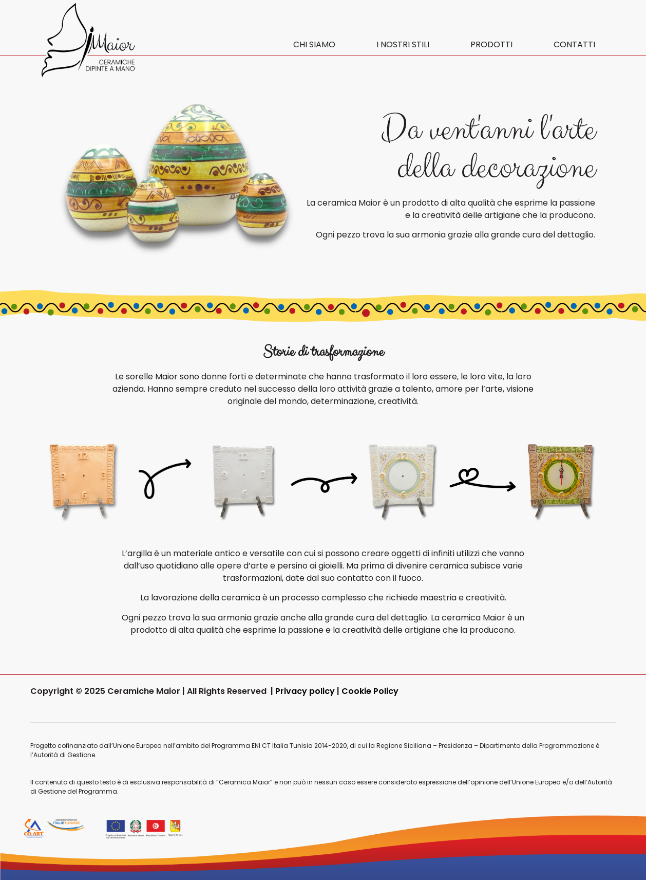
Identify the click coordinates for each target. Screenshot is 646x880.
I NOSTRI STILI (402, 44)
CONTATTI (574, 44)
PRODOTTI (491, 44)
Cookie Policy (369, 691)
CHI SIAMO (314, 44)
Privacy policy (306, 691)
